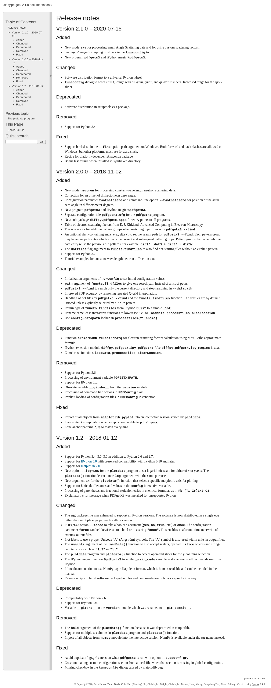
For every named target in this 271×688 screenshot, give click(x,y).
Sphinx (255, 684)
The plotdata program (21, 118)
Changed (22, 43)
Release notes (17, 27)
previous (250, 678)
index (261, 678)
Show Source (16, 130)
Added (20, 40)
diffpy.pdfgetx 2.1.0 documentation (26, 5)
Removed (22, 51)
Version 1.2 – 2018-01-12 (28, 86)
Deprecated (23, 47)
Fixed (19, 54)
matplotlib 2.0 (90, 466)
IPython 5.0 (89, 461)
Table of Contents (21, 22)
